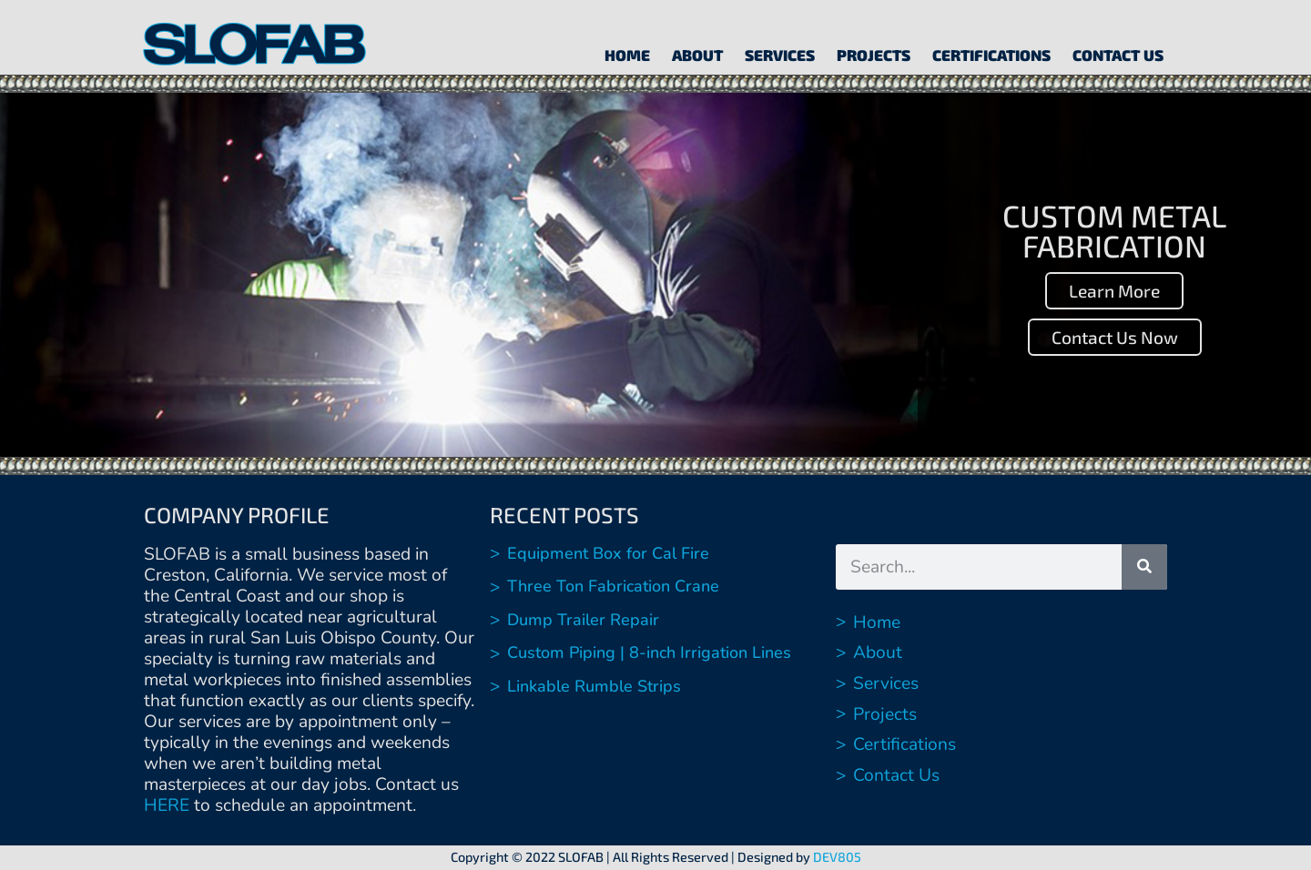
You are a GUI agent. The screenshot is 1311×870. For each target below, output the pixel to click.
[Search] (1144, 567)
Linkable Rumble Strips (594, 686)
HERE (166, 805)
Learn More (1114, 290)
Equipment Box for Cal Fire (608, 553)
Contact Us (1118, 55)
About (697, 55)
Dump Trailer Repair (583, 620)
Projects (873, 55)
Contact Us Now (1115, 337)
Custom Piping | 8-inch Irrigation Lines (649, 652)
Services (780, 55)
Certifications (991, 55)
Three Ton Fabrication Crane (613, 586)
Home (627, 55)
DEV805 (837, 857)
